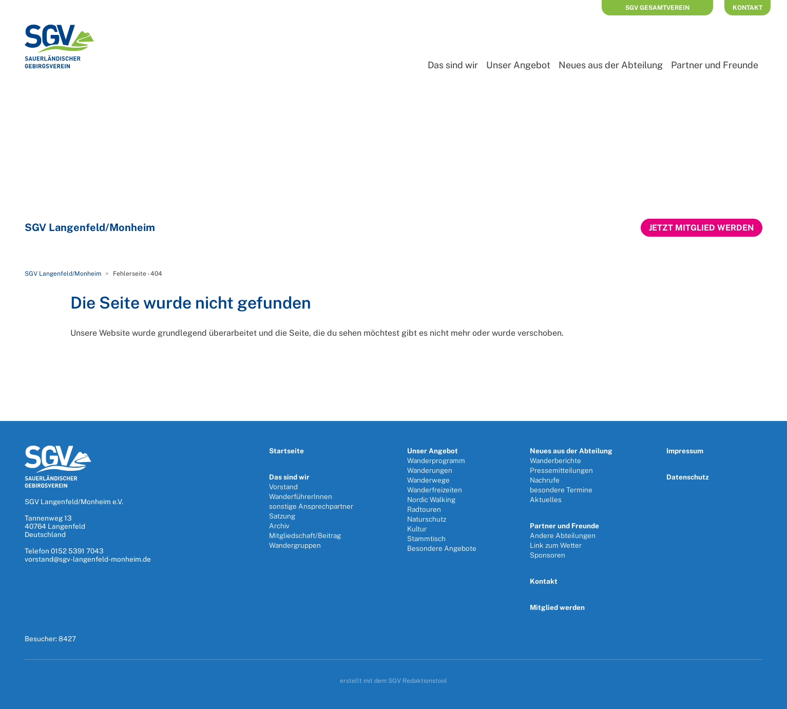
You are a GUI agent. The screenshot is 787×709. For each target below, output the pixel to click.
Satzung (282, 516)
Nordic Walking (431, 499)
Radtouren (424, 509)
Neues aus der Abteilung (611, 65)
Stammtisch (426, 538)
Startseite (286, 451)
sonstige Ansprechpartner (311, 506)
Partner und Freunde (714, 65)
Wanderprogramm (436, 460)
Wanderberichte (555, 460)
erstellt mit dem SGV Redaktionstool (393, 680)
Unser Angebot (518, 65)
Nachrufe (545, 480)
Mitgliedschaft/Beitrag (305, 535)
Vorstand (283, 487)
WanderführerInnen (300, 496)
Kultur (417, 529)
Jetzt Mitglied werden (701, 228)
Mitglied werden (557, 607)
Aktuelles (546, 499)
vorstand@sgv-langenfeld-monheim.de (88, 559)
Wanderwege (428, 480)
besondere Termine (561, 490)
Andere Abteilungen (563, 535)
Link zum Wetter (556, 545)
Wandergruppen (295, 545)
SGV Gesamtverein (657, 7)
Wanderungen (429, 470)
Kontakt (747, 7)
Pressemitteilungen (561, 470)
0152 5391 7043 (77, 551)
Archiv (279, 526)
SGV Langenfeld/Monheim (63, 273)
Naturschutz (426, 519)
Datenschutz (687, 477)
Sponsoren (547, 555)
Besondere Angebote (441, 548)
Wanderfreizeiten (434, 490)
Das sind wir (453, 65)
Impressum (684, 451)
